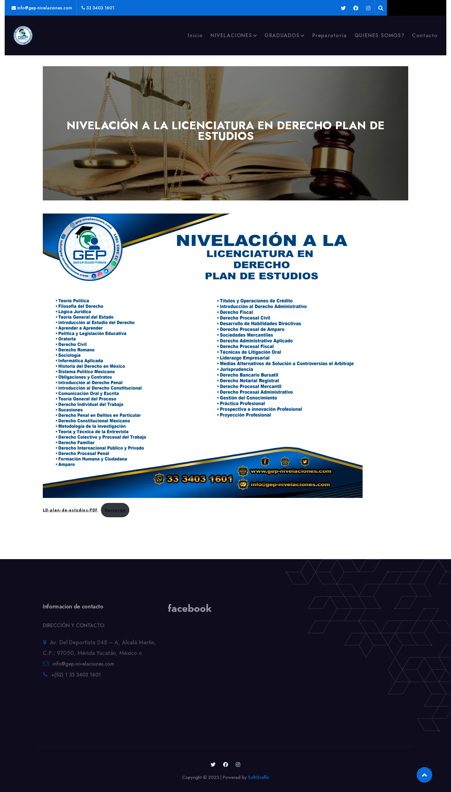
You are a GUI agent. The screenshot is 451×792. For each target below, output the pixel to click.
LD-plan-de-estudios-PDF (70, 510)
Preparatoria (329, 35)
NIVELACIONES (231, 35)
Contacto (425, 35)
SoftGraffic (258, 777)
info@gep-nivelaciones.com (83, 665)
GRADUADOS (282, 35)
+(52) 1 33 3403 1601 (76, 676)
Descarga (115, 510)
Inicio (195, 35)
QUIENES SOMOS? (379, 35)
